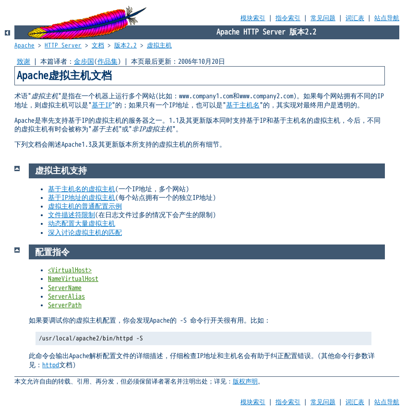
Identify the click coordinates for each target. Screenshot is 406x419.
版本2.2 (125, 45)
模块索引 (252, 18)
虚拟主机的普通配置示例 (85, 206)
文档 (98, 45)
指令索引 (287, 18)
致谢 (23, 61)
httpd (50, 365)
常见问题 (322, 18)
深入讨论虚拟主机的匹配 (85, 232)
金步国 (84, 61)
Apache (24, 45)
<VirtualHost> (70, 270)
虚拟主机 (159, 45)
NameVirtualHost (73, 278)
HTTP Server (63, 45)
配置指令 (52, 252)
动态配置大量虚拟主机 (81, 223)
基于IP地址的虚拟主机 (81, 197)
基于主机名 (243, 105)
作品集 (107, 61)
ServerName (65, 287)
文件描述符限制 (71, 215)
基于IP (102, 105)
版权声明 (245, 381)
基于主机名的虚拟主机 (81, 189)
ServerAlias (66, 296)
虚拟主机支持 (61, 170)
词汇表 (355, 18)
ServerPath (65, 305)
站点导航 (386, 18)
